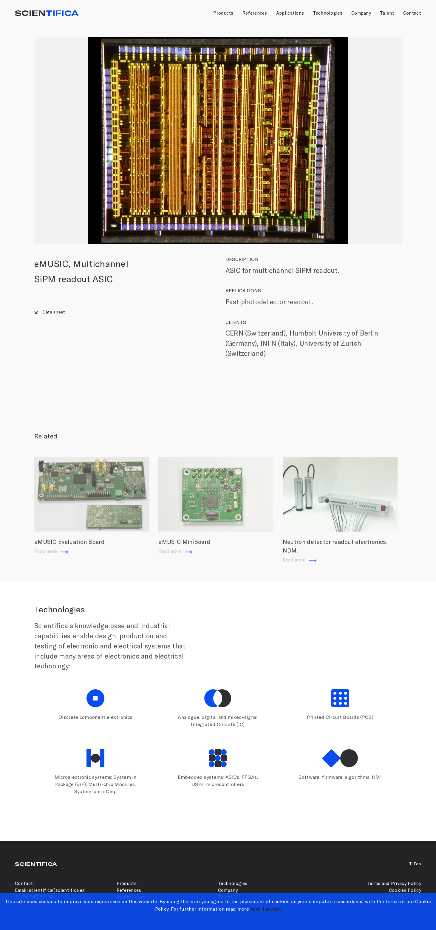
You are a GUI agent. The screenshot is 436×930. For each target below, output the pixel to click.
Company (361, 13)
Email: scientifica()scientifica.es (50, 890)
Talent (387, 13)
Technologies (327, 13)
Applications (290, 13)
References (254, 13)
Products (223, 13)
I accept (272, 909)
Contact (412, 13)
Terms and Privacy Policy (394, 883)
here (255, 909)
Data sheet (53, 311)
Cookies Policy (405, 890)
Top (417, 863)
